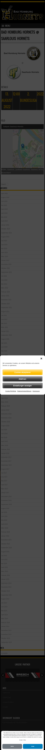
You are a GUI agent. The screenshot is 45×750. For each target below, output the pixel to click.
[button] (41, 358)
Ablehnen (22, 379)
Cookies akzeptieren (22, 372)
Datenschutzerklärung (24, 391)
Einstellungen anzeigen (22, 385)
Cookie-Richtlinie (10, 391)
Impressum (36, 391)
